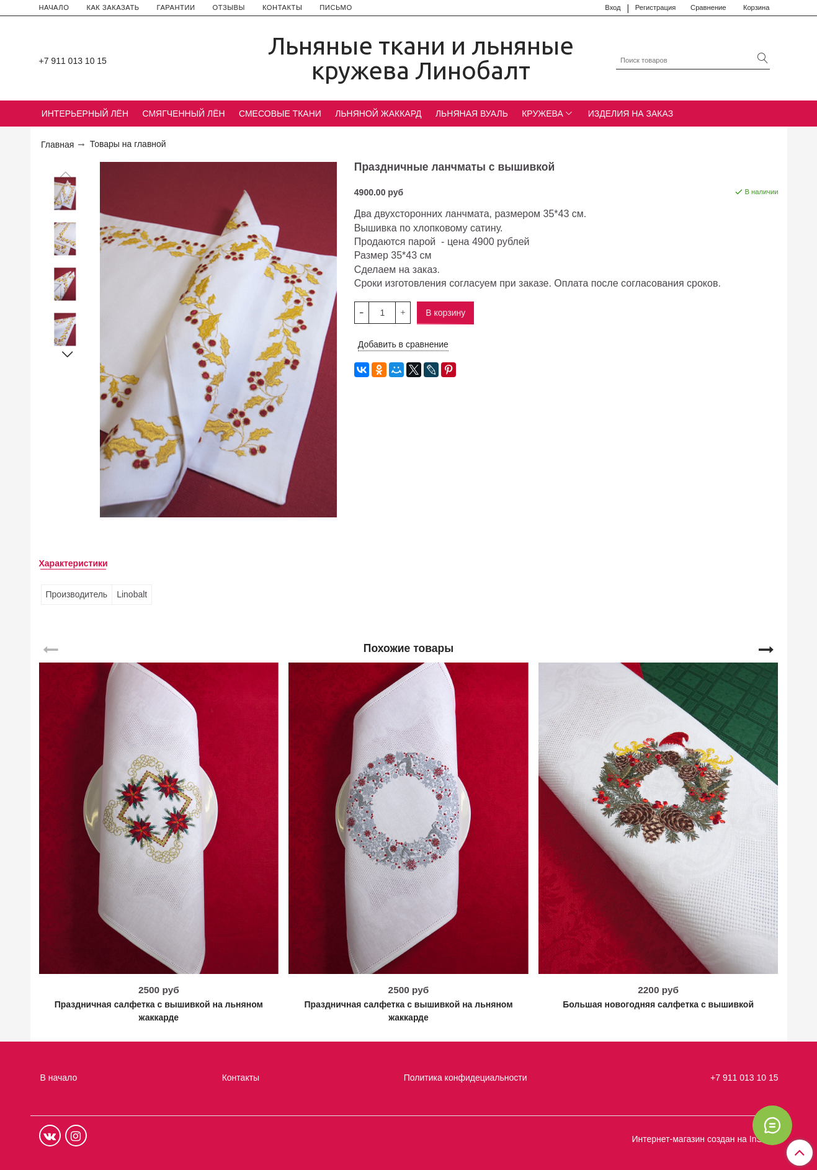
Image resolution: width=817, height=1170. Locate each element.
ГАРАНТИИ (176, 7)
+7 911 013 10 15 (73, 61)
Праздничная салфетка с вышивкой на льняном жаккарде (159, 1010)
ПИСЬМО (335, 7)
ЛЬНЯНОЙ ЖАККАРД (378, 113)
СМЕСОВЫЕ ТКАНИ (280, 113)
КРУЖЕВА (542, 113)
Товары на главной (128, 144)
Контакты (240, 1078)
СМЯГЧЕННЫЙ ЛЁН (183, 113)
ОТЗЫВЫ (229, 7)
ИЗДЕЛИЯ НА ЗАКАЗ (631, 113)
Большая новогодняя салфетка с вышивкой (658, 1004)
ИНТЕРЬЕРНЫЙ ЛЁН (85, 113)
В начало (59, 1078)
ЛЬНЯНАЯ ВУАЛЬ (471, 113)
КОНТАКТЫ (282, 7)
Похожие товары (408, 647)
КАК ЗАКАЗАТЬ (112, 7)
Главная (57, 145)
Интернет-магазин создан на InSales (705, 1139)
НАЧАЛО (54, 7)
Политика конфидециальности (465, 1078)
